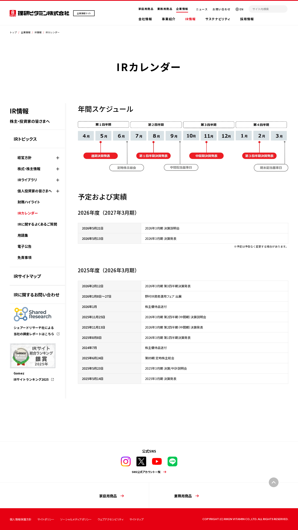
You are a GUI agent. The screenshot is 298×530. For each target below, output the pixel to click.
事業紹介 (168, 19)
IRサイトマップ (27, 276)
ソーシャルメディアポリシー (76, 519)
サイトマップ (136, 519)
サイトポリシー (45, 519)
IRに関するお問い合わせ (36, 294)
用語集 (23, 235)
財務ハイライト (29, 201)
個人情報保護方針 (21, 519)
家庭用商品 (145, 9)
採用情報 (247, 19)
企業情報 (182, 9)
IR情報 (190, 19)
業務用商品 (164, 9)
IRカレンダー (28, 212)
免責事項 (25, 257)
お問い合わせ (221, 9)
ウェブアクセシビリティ (111, 519)
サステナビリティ (217, 19)
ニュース (202, 9)
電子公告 (25, 246)
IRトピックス (25, 139)
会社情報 (145, 19)
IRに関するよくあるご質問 (37, 224)
